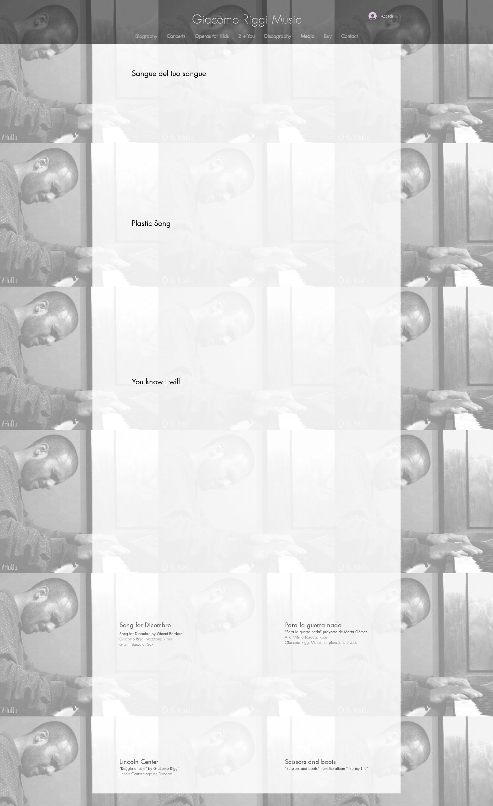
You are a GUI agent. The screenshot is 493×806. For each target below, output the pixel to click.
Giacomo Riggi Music (246, 19)
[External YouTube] (242, 143)
